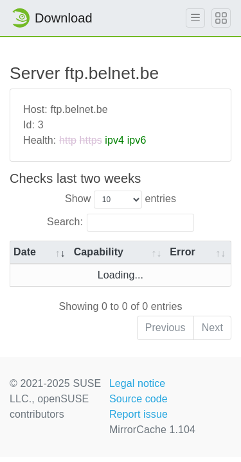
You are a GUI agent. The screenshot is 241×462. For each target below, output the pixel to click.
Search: (120, 223)
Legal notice (137, 383)
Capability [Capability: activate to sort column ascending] (98, 251)
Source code (138, 398)
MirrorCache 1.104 (152, 429)
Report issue (138, 414)
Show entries (120, 200)
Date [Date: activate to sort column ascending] (24, 251)
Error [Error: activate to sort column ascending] (182, 251)
